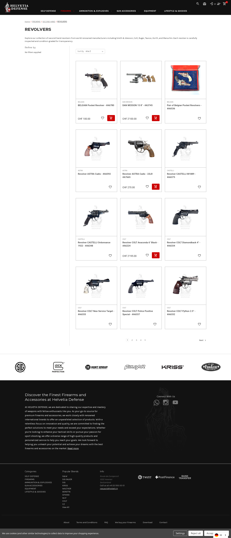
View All (65, 507)
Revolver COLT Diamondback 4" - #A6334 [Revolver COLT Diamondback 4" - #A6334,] (183, 244)
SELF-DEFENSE (48, 11)
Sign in (211, 4)
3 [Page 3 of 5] (136, 340)
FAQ (106, 522)
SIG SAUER (67, 479)
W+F (64, 498)
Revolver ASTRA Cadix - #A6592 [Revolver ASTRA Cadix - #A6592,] (94, 174)
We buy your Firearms (125, 522)
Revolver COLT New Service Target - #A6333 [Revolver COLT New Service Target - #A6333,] (96, 313)
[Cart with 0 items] (224, 4)
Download (147, 522)
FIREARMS (67, 11)
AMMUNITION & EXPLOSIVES (95, 11)
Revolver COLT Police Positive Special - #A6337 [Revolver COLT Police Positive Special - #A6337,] (137, 313)
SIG (63, 482)
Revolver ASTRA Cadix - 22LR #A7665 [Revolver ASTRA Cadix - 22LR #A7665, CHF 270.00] (137, 176)
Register (218, 4)
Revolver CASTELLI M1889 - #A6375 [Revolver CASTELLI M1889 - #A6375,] (181, 176)
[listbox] (95, 51)
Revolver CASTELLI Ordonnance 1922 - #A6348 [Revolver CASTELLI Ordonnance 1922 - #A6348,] (94, 244)
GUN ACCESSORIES (128, 11)
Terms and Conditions (86, 522)
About (66, 522)
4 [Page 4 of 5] (140, 340)
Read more (73, 448)
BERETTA (66, 491)
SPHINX (66, 495)
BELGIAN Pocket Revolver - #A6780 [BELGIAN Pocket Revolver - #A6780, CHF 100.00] (96, 105)
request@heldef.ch (109, 488)
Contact (163, 522)
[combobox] (220, 535)
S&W (64, 476)
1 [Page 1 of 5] (127, 340)
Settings (180, 533)
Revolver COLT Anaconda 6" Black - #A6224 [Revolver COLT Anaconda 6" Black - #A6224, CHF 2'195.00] (140, 244)
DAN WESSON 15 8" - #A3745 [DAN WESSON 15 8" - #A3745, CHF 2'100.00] (137, 105)
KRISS (65, 485)
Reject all (196, 533)
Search (197, 4)
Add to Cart (111, 118)
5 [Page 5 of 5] (145, 340)
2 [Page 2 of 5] (132, 340)
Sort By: (80, 51)
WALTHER (66, 488)
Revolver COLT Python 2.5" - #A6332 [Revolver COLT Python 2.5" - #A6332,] (181, 313)
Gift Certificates (204, 4)
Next (202, 340)
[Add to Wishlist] (102, 118)
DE (218, 535)
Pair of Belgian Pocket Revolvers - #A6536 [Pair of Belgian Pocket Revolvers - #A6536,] (184, 107)
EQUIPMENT (151, 11)
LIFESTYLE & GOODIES (177, 11)
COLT (64, 501)
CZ (63, 504)
